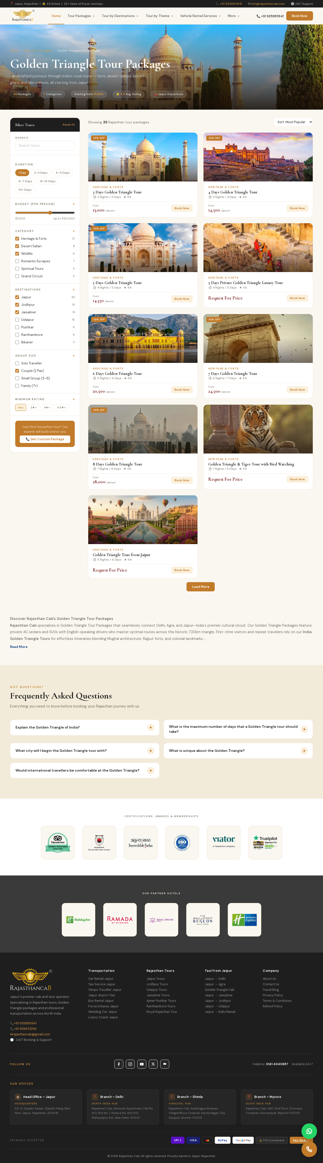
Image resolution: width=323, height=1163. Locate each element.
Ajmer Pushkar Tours (161, 1001)
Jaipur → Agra (215, 984)
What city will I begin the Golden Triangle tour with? (85, 751)
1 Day (22, 173)
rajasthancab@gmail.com (30, 1034)
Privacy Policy (273, 995)
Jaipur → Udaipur (217, 1006)
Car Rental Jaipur (101, 979)
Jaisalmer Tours (158, 995)
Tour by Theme (160, 16)
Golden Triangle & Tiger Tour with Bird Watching (251, 464)
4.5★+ (61, 407)
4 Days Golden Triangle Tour (233, 192)
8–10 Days (48, 181)
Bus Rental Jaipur (101, 1001)
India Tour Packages (38, 51)
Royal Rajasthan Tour (161, 1012)
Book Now (300, 16)
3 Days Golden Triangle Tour (117, 192)
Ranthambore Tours (161, 1006)
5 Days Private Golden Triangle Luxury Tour (245, 282)
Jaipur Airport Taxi (101, 995)
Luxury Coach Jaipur (103, 1017)
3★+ (33, 407)
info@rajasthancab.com (268, 4)
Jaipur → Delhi (215, 979)
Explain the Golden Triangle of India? (85, 727)
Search (21, 137)
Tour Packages (81, 16)
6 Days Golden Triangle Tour (117, 373)
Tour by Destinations (120, 16)
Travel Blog (271, 990)
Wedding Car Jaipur (102, 1012)
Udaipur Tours (156, 990)
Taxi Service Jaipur (102, 984)
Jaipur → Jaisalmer (219, 995)
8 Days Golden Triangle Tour (117, 464)
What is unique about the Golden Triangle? (238, 751)
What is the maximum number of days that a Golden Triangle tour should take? (238, 729)
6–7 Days (25, 181)
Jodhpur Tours (157, 984)
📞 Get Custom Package (45, 439)
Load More (200, 587)
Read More (19, 647)
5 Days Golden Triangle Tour (117, 282)
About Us (269, 979)
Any (21, 407)
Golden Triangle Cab (219, 990)
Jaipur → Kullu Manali (220, 1012)
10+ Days (25, 190)
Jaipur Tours (155, 979)
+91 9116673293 (23, 1029)
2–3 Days (41, 173)
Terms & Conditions (277, 1001)
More (234, 16)
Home (56, 16)
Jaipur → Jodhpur (218, 1001)
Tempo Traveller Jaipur (105, 990)
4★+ (47, 407)
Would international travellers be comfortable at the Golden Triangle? (85, 770)
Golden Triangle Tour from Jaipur (121, 554)
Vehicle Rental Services (200, 16)
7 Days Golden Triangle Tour (232, 373)
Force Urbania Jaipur (103, 1006)
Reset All (69, 125)
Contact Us (271, 984)
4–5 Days (63, 173)
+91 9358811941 (231, 4)
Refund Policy (272, 1006)
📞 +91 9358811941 (270, 16)
